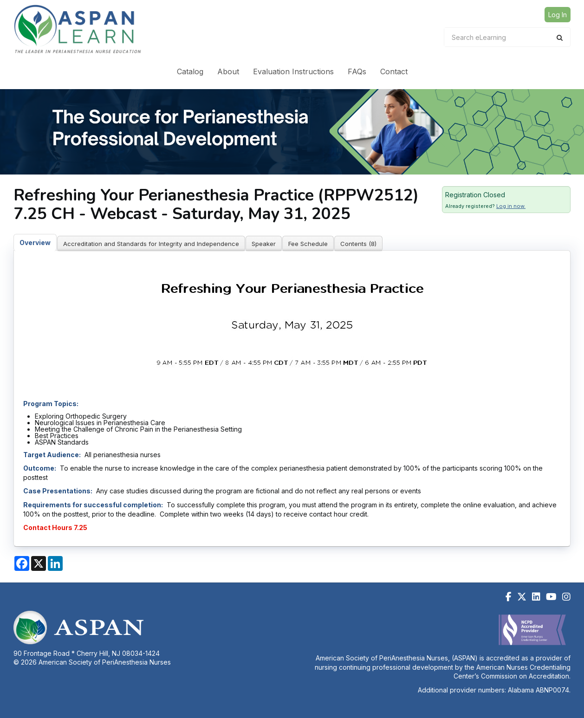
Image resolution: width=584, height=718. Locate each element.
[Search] (560, 37)
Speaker (264, 243)
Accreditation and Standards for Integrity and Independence (151, 243)
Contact (394, 71)
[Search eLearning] (500, 37)
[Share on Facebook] (21, 563)
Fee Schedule (308, 243)
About (228, 71)
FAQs (357, 71)
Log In (557, 15)
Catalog (190, 71)
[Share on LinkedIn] (55, 563)
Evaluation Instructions (293, 71)
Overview (35, 242)
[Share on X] (38, 563)
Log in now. (511, 206)
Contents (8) (358, 243)
